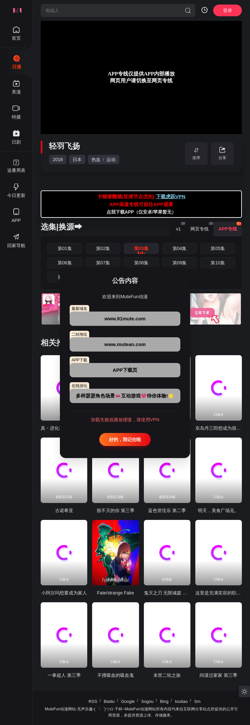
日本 (77, 159)
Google (128, 701)
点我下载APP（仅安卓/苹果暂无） (141, 212)
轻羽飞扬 (64, 146)
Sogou (147, 701)
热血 (96, 159)
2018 (58, 159)
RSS (93, 701)
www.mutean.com (125, 344)
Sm (197, 701)
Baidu (109, 701)
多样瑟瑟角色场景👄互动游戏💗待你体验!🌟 (125, 395)
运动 (111, 159)
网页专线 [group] (202, 226)
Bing (164, 701)
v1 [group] (181, 226)
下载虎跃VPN (171, 196)
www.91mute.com (125, 318)
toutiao (181, 701)
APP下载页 (125, 370)
